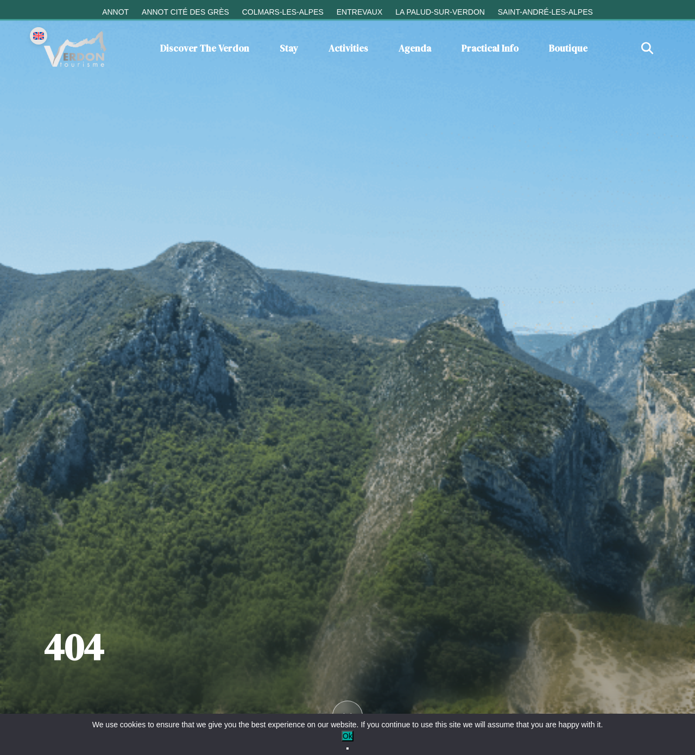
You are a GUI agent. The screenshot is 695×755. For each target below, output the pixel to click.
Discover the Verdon (204, 48)
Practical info (490, 48)
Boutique (568, 48)
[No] (347, 748)
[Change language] (38, 36)
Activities (348, 48)
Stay (289, 48)
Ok (347, 736)
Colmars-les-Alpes (283, 12)
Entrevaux (360, 12)
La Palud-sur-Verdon (440, 12)
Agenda (415, 48)
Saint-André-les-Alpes (545, 12)
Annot (115, 12)
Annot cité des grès (185, 12)
